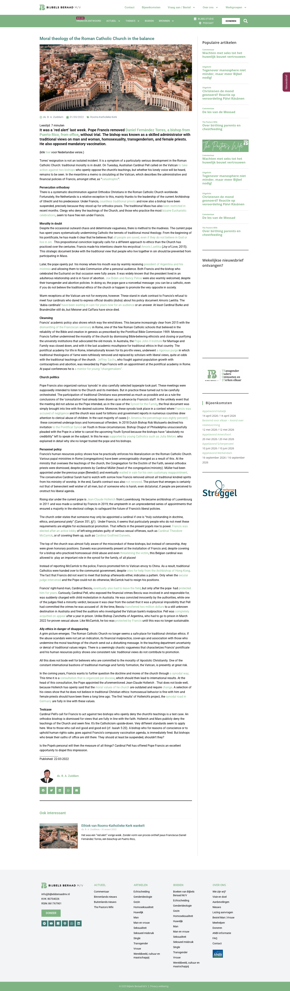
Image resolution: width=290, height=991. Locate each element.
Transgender (141, 943)
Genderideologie (143, 896)
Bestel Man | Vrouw (224, 917)
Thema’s (133, 21)
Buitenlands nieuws (105, 901)
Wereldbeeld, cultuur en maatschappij (147, 955)
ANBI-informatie (222, 933)
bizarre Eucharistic (174, 210)
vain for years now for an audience (111, 305)
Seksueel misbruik (144, 933)
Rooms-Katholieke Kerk (103, 117)
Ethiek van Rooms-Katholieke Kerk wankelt (113, 826)
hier (48, 152)
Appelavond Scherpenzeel (218, 443)
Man (136, 917)
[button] (245, 21)
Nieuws (217, 907)
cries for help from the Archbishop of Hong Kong (158, 570)
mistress (45, 269)
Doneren (217, 927)
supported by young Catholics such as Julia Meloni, (142, 436)
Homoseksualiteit (144, 907)
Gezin (137, 901)
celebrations (47, 215)
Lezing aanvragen (223, 912)
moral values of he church (112, 687)
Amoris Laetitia (151, 246)
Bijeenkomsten (151, 7)
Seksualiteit (140, 927)
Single (137, 938)
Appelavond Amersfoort (216, 434)
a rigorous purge (167, 350)
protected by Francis (128, 620)
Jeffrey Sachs (107, 359)
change (167, 687)
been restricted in (174, 206)
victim (144, 553)
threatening (127, 553)
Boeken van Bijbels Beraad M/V (183, 893)
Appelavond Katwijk (214, 411)
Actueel (113, 21)
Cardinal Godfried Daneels (113, 535)
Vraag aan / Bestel (181, 7)
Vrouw (137, 948)
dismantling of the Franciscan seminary (65, 327)
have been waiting (74, 305)
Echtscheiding (142, 891)
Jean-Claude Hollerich (101, 499)
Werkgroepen (236, 7)
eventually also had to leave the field (117, 588)
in (87, 305)
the (58, 427)
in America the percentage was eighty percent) (158, 418)
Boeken (149, 20)
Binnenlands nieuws (105, 896)
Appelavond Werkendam (217, 453)
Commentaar (101, 891)
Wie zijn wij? (219, 891)
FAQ (215, 938)
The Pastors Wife (103, 907)
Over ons (210, 7)
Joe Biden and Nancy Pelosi (124, 278)
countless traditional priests (118, 201)
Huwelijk (138, 912)
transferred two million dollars (144, 607)
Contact (129, 7)
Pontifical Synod (71, 427)
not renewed (134, 482)
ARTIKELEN (141, 885)
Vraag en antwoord (88, 20)
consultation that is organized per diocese (87, 678)
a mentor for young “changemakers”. (99, 369)
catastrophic (110, 179)
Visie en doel (220, 896)
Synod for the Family (143, 404)
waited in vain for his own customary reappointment (153, 472)
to (54, 427)
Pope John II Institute (148, 341)
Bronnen (166, 21)
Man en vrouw (142, 922)
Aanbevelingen (221, 901)
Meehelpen (219, 922)
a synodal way (179, 673)
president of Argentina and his (163, 264)
